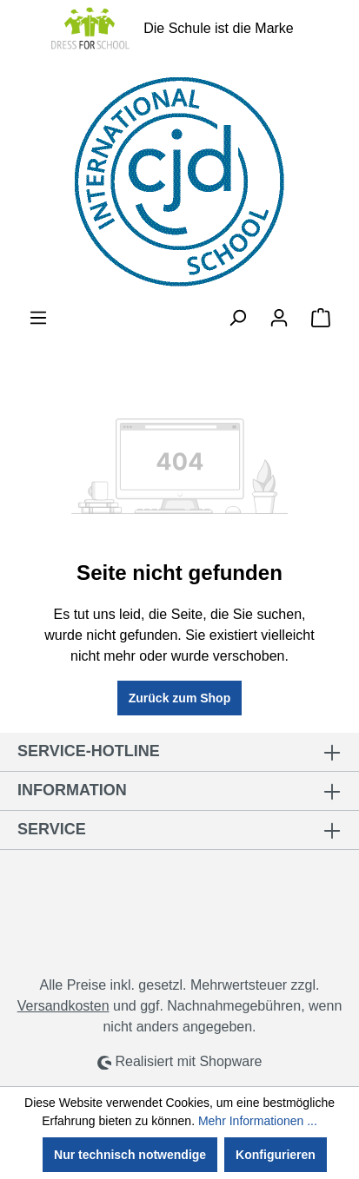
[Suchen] (237, 317)
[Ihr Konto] (279, 317)
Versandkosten (63, 1005)
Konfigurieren (276, 1155)
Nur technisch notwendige (130, 1155)
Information (72, 790)
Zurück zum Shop (179, 698)
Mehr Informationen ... (257, 1121)
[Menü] (38, 317)
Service (51, 829)
